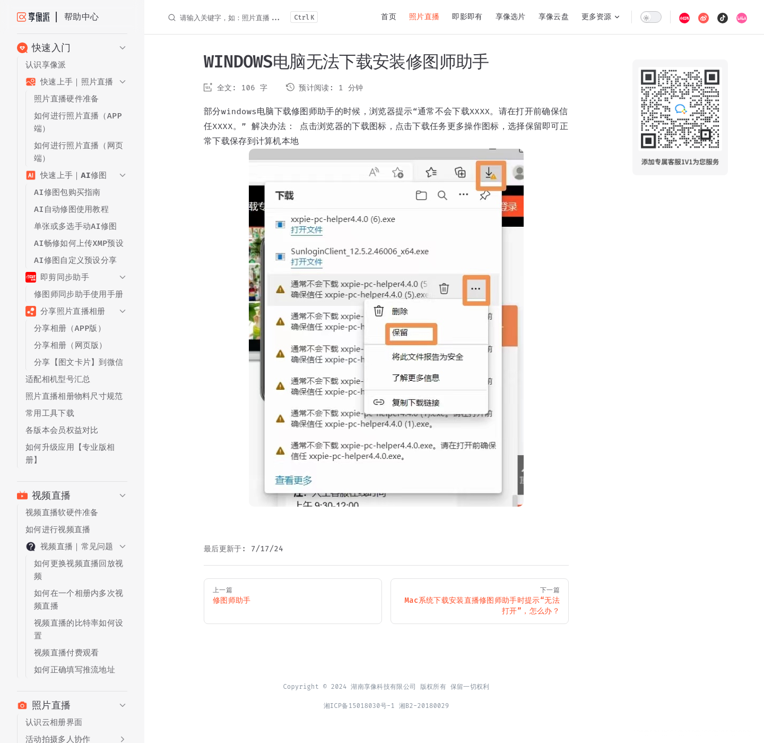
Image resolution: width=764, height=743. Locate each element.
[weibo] (703, 17)
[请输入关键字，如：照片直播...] (242, 17)
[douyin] (722, 17)
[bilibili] (741, 17)
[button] (72, 47)
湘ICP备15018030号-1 (359, 706)
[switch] (651, 17)
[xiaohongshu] (684, 17)
